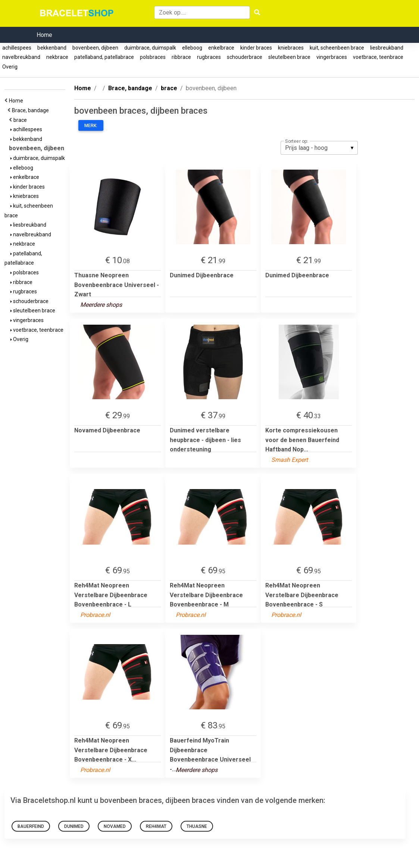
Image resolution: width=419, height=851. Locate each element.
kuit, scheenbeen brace (336, 48)
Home (44, 34)
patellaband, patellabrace (104, 57)
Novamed (115, 826)
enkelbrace (221, 48)
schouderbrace (245, 57)
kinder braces (256, 48)
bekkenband (52, 48)
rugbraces (209, 57)
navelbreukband (21, 57)
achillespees (17, 48)
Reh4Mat (156, 826)
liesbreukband (387, 48)
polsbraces (153, 57)
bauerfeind (31, 826)
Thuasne (197, 826)
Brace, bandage (31, 110)
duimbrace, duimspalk (150, 48)
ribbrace (181, 57)
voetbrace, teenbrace (378, 57)
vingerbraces (331, 57)
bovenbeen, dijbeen (95, 48)
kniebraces (291, 48)
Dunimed (74, 826)
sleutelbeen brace (289, 57)
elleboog (192, 48)
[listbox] (319, 147)
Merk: (90, 125)
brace (21, 120)
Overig (10, 67)
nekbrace (57, 57)
